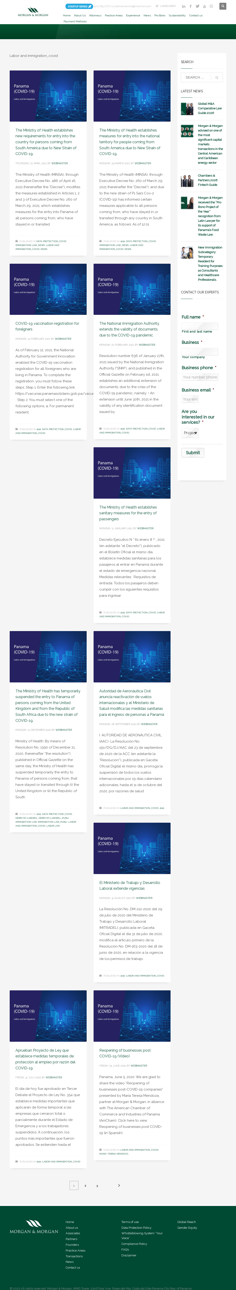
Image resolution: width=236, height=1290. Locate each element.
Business (192, 342)
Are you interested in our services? (198, 417)
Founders (72, 1244)
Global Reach (186, 1222)
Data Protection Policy (136, 1227)
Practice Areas (75, 1250)
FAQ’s (125, 1249)
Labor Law (53, 826)
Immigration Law (26, 822)
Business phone (199, 367)
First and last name (197, 331)
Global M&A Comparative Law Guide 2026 (210, 108)
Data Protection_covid (51, 241)
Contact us (73, 1267)
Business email (198, 390)
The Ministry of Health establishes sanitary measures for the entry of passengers (128, 513)
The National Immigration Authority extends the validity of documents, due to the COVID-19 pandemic (129, 329)
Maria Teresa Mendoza (113, 1154)
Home (70, 1222)
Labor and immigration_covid (139, 808)
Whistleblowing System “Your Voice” (142, 1235)
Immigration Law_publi (52, 822)
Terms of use (130, 1222)
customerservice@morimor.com (131, 6)
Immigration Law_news (30, 245)
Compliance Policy (134, 1244)
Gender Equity (187, 1227)
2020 (122, 241)
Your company (193, 357)
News (44, 249)
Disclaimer (128, 1255)
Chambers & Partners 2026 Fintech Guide (208, 180)
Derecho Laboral (26, 818)
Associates (73, 1233)
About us (72, 1227)
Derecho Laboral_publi (54, 818)
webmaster (59, 163)
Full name (193, 317)
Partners (71, 1239)
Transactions (74, 1256)
